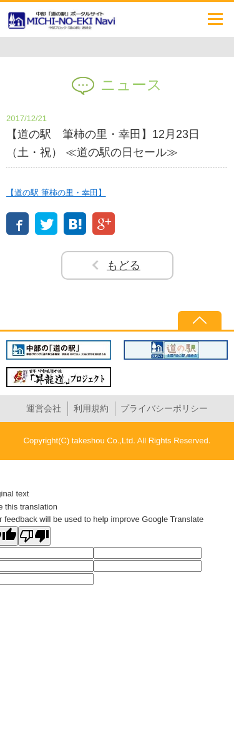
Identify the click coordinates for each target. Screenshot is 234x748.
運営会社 (43, 408)
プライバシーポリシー (164, 408)
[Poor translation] (34, 536)
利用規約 (91, 408)
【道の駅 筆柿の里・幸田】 (56, 192)
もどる (123, 265)
